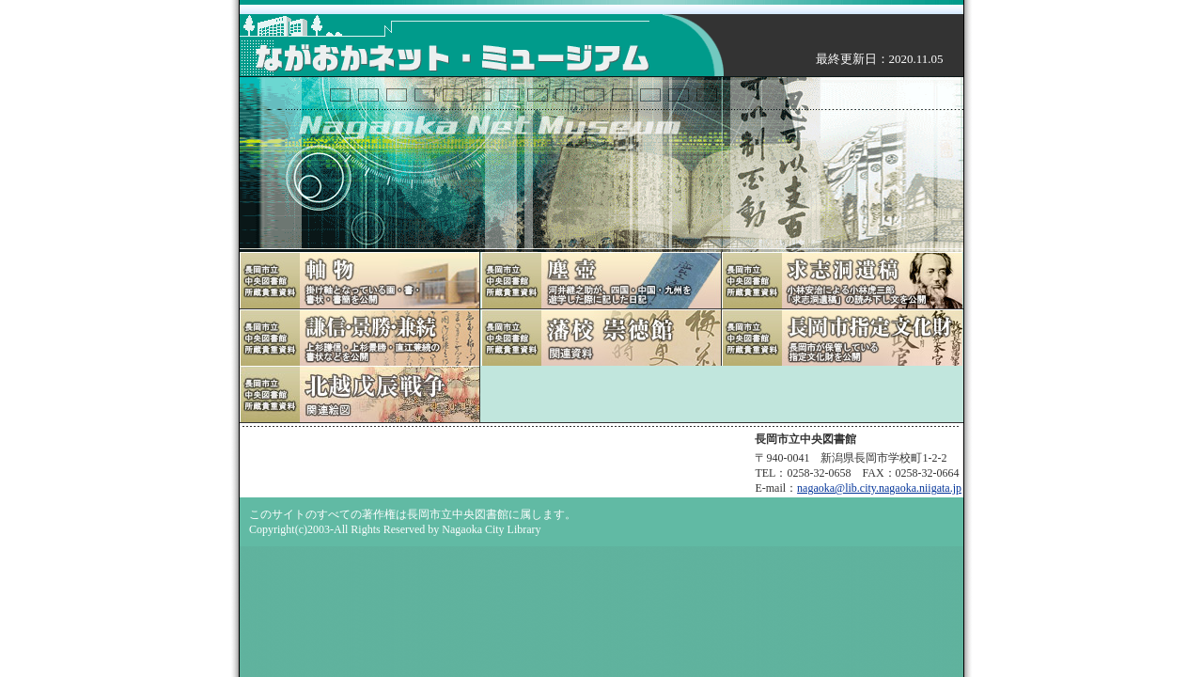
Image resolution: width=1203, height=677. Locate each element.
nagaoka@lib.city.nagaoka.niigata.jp (879, 488)
